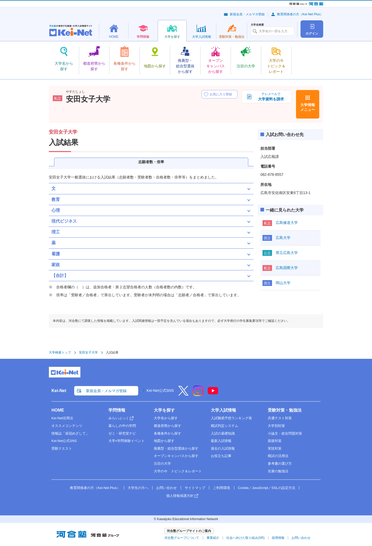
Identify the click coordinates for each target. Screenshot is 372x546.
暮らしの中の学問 (122, 426)
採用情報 (278, 538)
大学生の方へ (138, 488)
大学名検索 (257, 24)
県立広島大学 (287, 253)
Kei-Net (58, 390)
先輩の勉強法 (278, 471)
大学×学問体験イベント (126, 441)
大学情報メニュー (307, 107)
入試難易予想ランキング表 (231, 418)
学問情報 (116, 410)
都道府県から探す (167, 426)
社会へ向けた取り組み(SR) (245, 538)
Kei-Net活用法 (62, 418)
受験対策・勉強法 (285, 410)
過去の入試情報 (223, 448)
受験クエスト (61, 448)
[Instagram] (198, 394)
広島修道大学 (287, 222)
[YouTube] (213, 394)
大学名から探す (166, 418)
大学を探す (164, 410)
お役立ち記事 (221, 456)
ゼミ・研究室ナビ (122, 433)
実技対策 (275, 448)
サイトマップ (195, 488)
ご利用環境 (221, 488)
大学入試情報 (223, 410)
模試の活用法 (278, 456)
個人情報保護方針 (180, 496)
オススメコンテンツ (66, 426)
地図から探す (164, 441)
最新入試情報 (221, 441)
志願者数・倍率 (151, 162)
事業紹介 (213, 538)
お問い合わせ (166, 488)
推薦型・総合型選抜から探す (176, 448)
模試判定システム (224, 426)
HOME (57, 410)
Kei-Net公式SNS (160, 390)
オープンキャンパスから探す (176, 456)
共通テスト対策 (280, 418)
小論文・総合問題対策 (285, 433)
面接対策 (275, 441)
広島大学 (283, 238)
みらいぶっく (118, 418)
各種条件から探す (167, 433)
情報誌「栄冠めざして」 (70, 433)
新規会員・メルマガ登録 (247, 14)
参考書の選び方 (280, 463)
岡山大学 (283, 283)
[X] (183, 394)
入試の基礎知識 (223, 433)
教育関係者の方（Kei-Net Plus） (300, 14)
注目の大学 (162, 463)
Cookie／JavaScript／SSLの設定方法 (266, 488)
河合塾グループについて (181, 538)
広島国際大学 (287, 268)
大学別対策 (276, 426)
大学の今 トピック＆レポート (178, 471)
